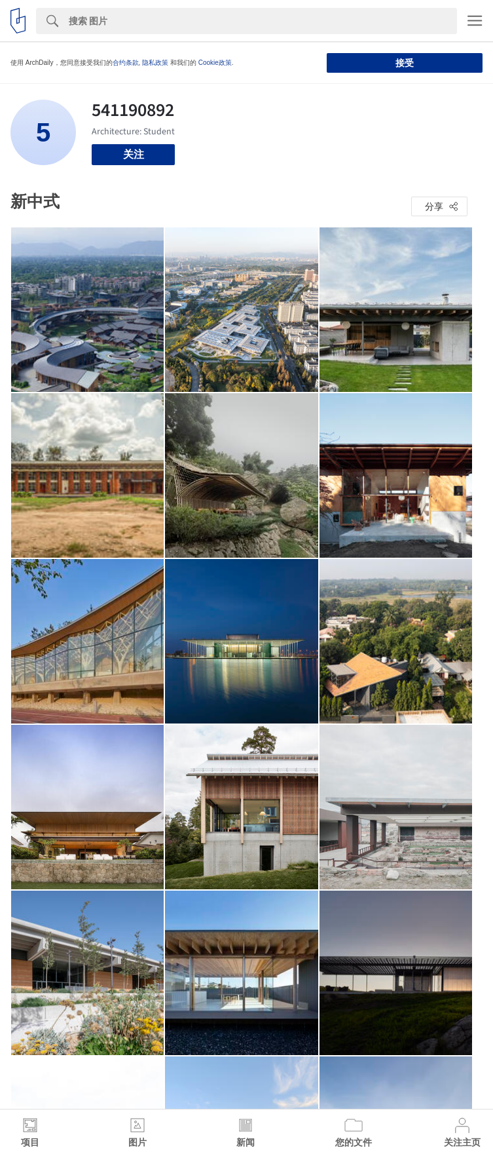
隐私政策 (155, 62)
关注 (133, 154)
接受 (404, 63)
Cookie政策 (215, 62)
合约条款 (126, 62)
